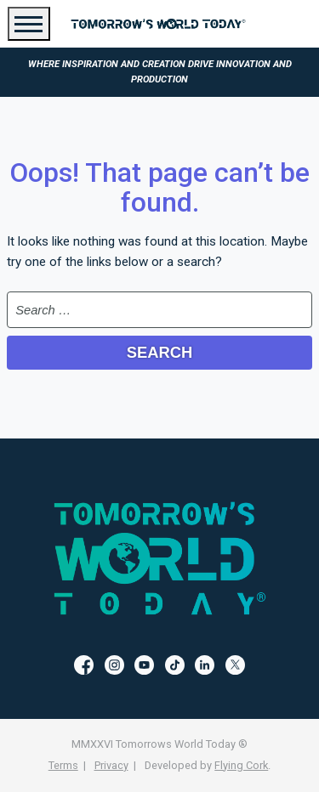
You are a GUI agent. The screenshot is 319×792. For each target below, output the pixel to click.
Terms (63, 765)
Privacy (111, 765)
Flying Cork (241, 765)
